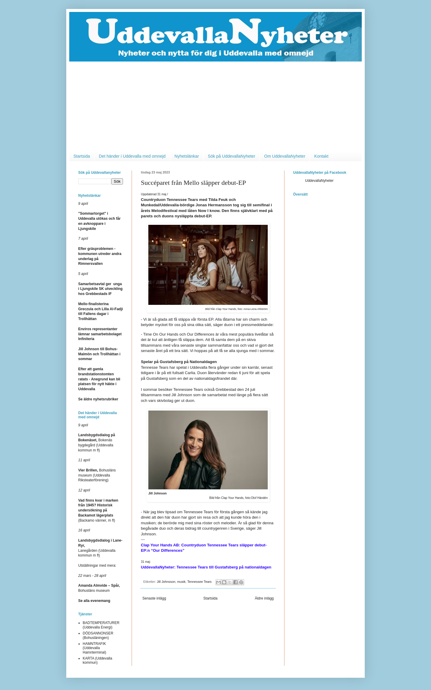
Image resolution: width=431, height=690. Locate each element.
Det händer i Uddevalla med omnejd (132, 156)
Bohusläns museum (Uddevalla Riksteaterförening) (97, 475)
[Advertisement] (215, 106)
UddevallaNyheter (319, 181)
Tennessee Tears (199, 581)
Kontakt (321, 156)
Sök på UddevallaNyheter (231, 156)
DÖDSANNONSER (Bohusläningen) (98, 635)
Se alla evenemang (94, 601)
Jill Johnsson (166, 581)
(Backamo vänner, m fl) (98, 510)
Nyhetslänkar (187, 156)
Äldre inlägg (264, 598)
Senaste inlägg (154, 598)
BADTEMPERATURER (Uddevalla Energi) (101, 625)
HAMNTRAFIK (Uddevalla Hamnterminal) (94, 648)
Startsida (81, 156)
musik (181, 581)
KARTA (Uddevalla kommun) (97, 660)
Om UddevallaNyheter (284, 156)
